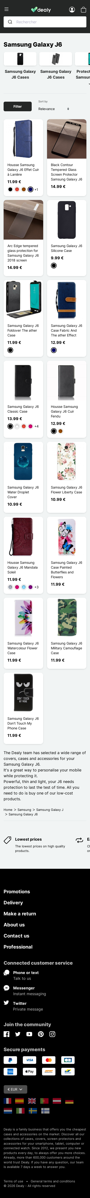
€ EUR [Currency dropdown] (15, 1089)
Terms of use (13, 1181)
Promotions (17, 891)
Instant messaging (29, 993)
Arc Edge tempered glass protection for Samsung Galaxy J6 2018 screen (23, 253)
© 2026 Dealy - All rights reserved (29, 1186)
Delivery (13, 903)
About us (14, 925)
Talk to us (22, 978)
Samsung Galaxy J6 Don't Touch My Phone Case (23, 723)
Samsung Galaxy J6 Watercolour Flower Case (23, 648)
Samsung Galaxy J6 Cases (20, 74)
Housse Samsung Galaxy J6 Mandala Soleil (22, 567)
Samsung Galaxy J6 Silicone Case (66, 248)
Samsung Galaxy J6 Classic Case (23, 408)
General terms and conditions (53, 1181)
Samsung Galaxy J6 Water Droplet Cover (23, 492)
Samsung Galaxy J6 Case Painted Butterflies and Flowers (66, 569)
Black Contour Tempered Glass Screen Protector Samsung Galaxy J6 (66, 172)
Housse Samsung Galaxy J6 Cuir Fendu (64, 411)
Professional (18, 947)
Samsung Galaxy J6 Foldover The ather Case (23, 330)
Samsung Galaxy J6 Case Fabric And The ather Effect (66, 330)
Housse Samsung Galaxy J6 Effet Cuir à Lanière (23, 169)
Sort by (43, 101)
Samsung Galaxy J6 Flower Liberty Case (66, 489)
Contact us (16, 936)
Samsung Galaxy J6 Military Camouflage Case (66, 648)
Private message (28, 1009)
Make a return (20, 914)
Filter (17, 106)
